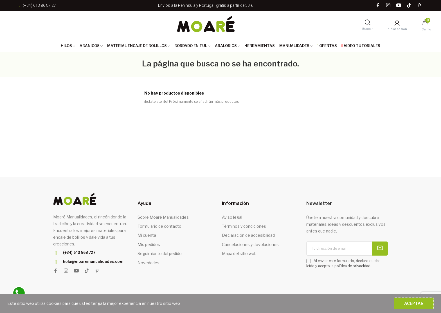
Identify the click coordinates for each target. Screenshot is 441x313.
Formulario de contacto (159, 226)
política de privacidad (352, 266)
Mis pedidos (149, 244)
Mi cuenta (147, 235)
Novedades (148, 262)
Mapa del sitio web (239, 253)
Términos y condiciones (244, 226)
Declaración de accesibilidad (248, 235)
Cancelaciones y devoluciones (250, 244)
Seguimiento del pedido (160, 253)
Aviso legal (232, 217)
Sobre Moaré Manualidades (163, 217)
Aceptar (414, 303)
